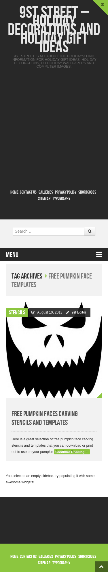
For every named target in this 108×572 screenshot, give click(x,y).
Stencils (17, 312)
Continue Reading (72, 452)
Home (14, 192)
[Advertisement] (54, 128)
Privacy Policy (65, 192)
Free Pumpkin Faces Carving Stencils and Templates (45, 418)
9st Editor (78, 312)
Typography (61, 198)
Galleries (46, 192)
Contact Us (28, 192)
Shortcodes (87, 192)
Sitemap (44, 198)
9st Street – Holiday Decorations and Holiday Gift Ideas (54, 30)
